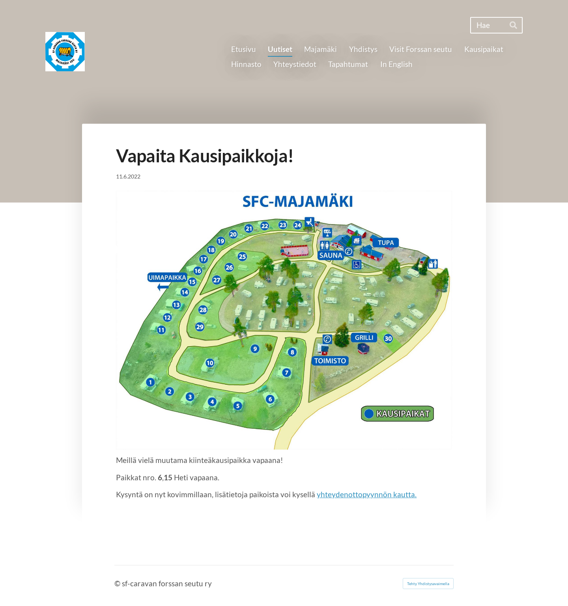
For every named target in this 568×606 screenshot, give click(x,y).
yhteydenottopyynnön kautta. (367, 494)
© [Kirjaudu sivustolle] (118, 583)
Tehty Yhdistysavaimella (428, 583)
